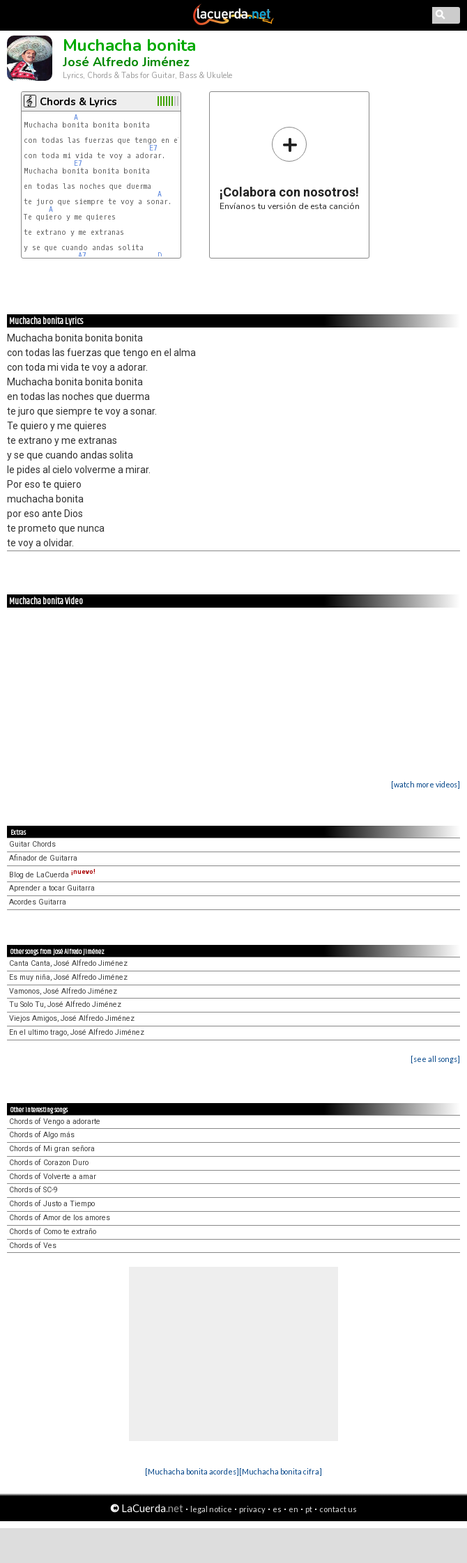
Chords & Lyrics (78, 102)
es (277, 1509)
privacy (252, 1509)
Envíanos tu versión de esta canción (290, 168)
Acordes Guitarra (37, 902)
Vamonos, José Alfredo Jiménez (63, 991)
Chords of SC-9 (33, 1189)
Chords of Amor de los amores (59, 1217)
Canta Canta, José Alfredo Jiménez (68, 963)
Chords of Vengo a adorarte (54, 1121)
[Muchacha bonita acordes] (192, 1471)
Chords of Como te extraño (52, 1231)
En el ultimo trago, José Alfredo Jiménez (76, 1032)
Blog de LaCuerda (52, 874)
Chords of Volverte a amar (52, 1176)
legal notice (211, 1509)
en (293, 1509)
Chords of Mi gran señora (52, 1148)
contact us (338, 1509)
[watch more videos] (425, 784)
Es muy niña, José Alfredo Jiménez (68, 977)
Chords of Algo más (42, 1134)
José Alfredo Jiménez (126, 62)
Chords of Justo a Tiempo (52, 1203)
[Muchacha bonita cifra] (280, 1471)
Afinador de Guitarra (43, 858)
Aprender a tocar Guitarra (52, 888)
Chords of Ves (32, 1245)
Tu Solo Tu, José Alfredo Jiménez (65, 1004)
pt (308, 1509)
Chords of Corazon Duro (49, 1162)
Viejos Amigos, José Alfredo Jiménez (72, 1018)
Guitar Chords (32, 844)
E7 (153, 148)
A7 (82, 255)
